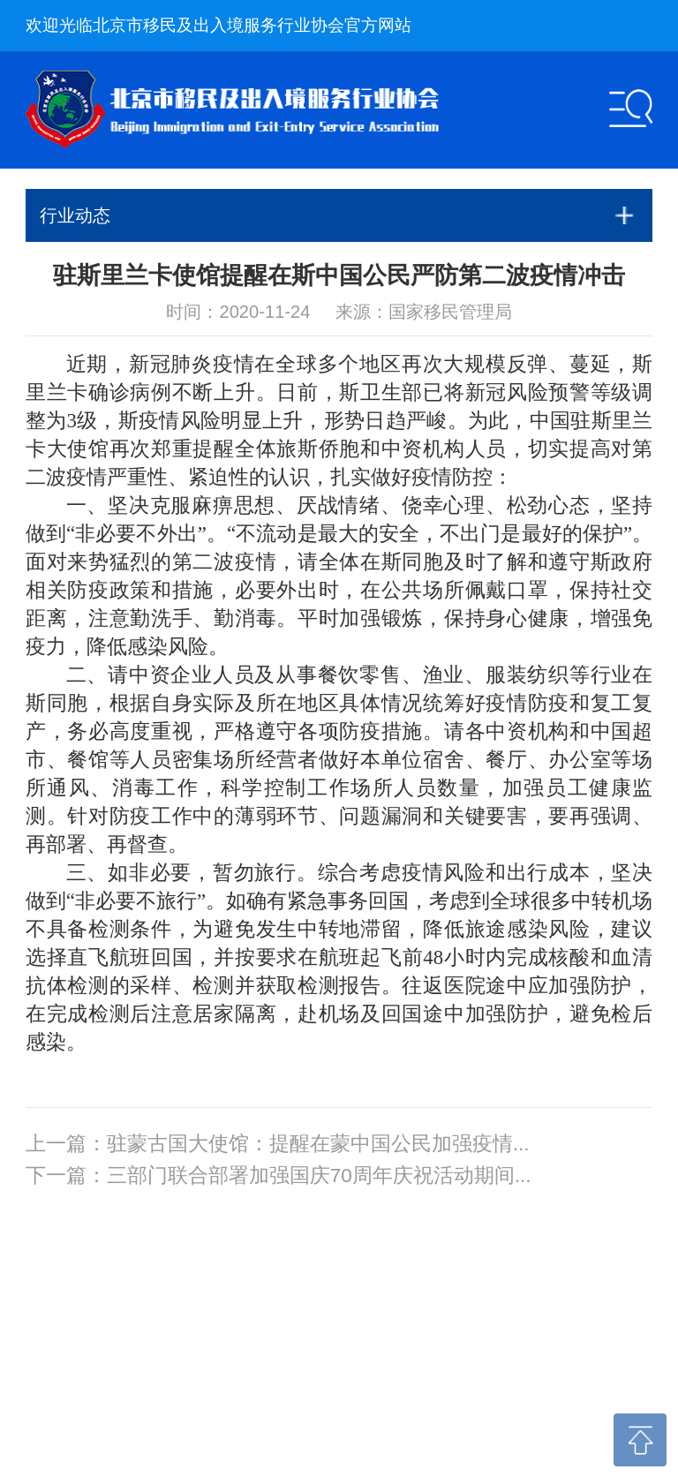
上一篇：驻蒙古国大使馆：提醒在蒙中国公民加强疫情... (278, 1144)
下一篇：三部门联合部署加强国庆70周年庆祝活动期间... (278, 1175)
